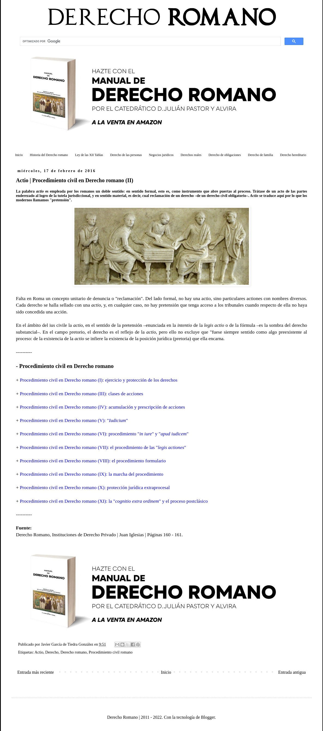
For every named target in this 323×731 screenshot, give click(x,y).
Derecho (52, 652)
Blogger (208, 717)
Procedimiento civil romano (111, 652)
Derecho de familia (260, 155)
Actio (39, 652)
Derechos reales (191, 155)
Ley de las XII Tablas (89, 155)
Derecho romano (74, 652)
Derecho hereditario (293, 155)
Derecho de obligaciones (225, 155)
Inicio (19, 155)
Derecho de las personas (126, 155)
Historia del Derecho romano (49, 155)
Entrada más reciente (35, 672)
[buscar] (150, 41)
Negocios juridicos (161, 155)
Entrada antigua (292, 672)
